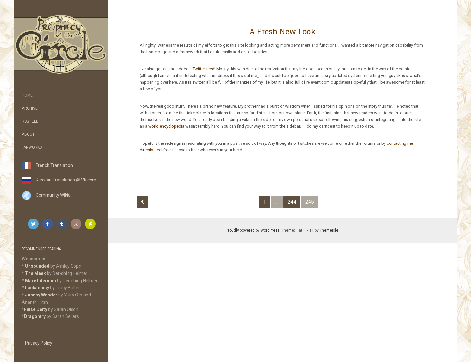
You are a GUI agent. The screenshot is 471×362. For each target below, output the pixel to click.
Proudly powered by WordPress (253, 230)
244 (292, 202)
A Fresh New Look (282, 31)
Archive (30, 108)
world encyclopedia (166, 126)
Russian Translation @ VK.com (59, 179)
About (28, 134)
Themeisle (329, 230)
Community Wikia (46, 195)
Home (27, 95)
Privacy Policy (38, 343)
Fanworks (32, 147)
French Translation (47, 165)
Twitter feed (203, 69)
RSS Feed (30, 121)
